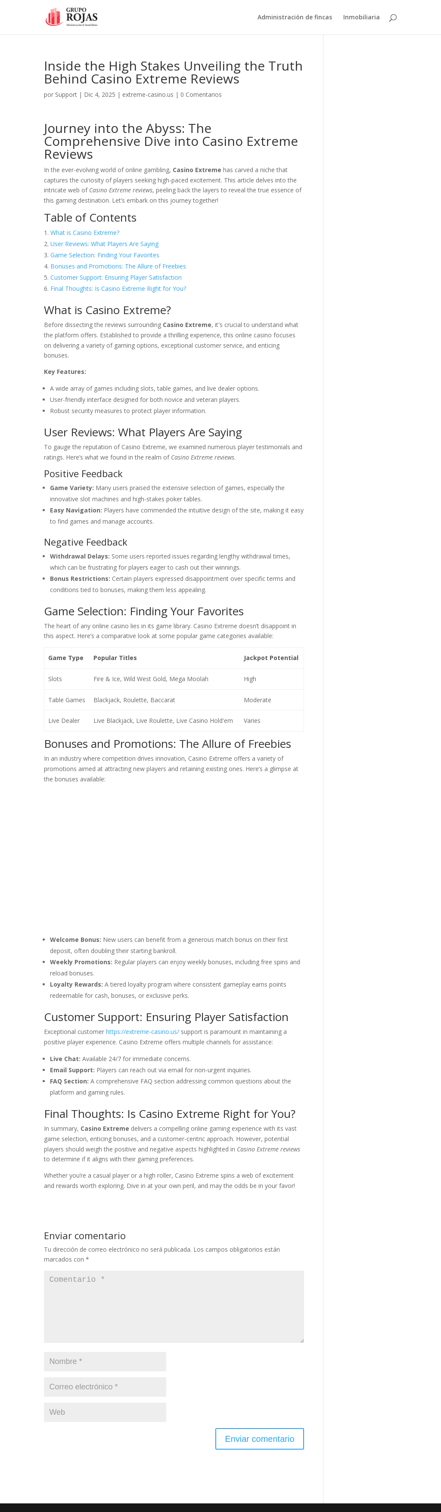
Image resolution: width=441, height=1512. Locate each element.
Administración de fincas (295, 17)
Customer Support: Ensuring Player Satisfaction (116, 277)
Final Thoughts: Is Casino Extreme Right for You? (118, 288)
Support (66, 94)
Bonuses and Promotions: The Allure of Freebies (118, 266)
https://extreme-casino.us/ (142, 1032)
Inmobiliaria (361, 17)
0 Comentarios (201, 94)
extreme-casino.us (148, 94)
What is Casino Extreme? (84, 232)
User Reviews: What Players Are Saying (104, 244)
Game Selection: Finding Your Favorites (104, 255)
